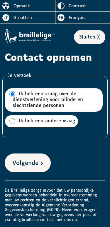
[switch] (27, 6)
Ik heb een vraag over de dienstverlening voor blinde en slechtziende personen (46, 99)
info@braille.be (25, 220)
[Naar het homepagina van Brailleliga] (30, 36)
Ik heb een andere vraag (42, 121)
